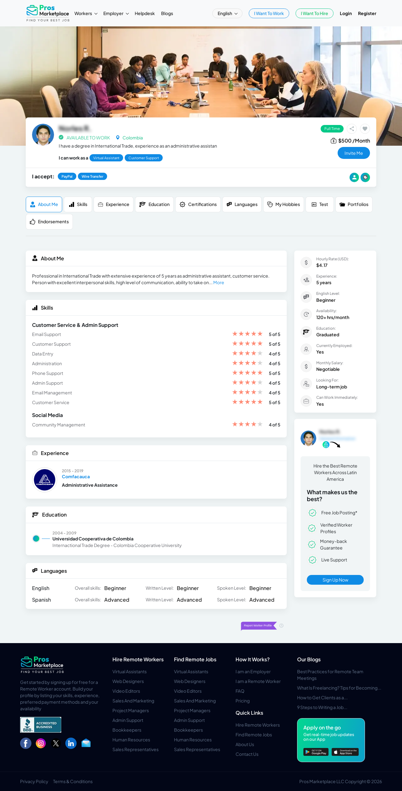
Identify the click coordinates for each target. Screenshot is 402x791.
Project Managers (130, 710)
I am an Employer (253, 671)
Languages (242, 204)
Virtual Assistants (129, 671)
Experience (113, 204)
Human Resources (131, 739)
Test (319, 204)
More (218, 282)
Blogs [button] (167, 13)
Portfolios (354, 204)
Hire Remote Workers (138, 659)
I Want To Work (269, 13)
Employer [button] (113, 13)
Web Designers (128, 681)
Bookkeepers (126, 730)
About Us (245, 744)
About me (44, 204)
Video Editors (126, 691)
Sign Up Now (335, 579)
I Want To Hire (314, 13)
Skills (78, 204)
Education (154, 204)
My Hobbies (283, 204)
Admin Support (127, 720)
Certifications (198, 204)
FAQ (240, 691)
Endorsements (49, 222)
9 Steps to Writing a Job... (322, 707)
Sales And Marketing (133, 700)
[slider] (247, 334)
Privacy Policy (34, 781)
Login (346, 13)
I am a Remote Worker (258, 681)
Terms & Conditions (73, 781)
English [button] (225, 13)
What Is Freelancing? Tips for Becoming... (339, 688)
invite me (354, 153)
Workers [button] (83, 13)
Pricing (243, 700)
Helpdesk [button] (145, 13)
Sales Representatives (135, 749)
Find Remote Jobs (195, 659)
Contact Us (247, 754)
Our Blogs (309, 659)
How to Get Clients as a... (322, 697)
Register (367, 13)
